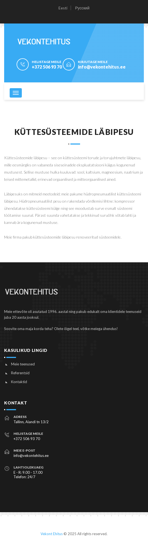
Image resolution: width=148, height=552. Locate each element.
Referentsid (20, 373)
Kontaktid (19, 382)
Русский (82, 8)
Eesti (63, 8)
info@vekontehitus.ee (102, 66)
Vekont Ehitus (52, 534)
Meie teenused (23, 364)
